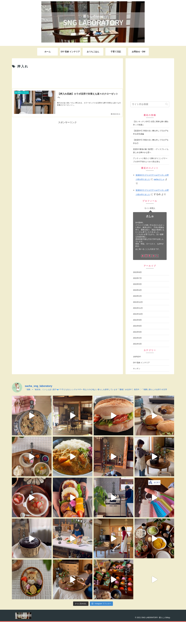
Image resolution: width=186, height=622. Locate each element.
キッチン (136, 368)
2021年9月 (137, 320)
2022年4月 (137, 290)
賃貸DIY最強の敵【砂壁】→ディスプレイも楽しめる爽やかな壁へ (151, 150)
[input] (149, 104)
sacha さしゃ (159, 179)
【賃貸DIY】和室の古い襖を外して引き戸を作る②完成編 (151, 132)
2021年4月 (137, 338)
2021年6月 (137, 326)
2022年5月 (137, 284)
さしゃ (150, 216)
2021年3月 (137, 344)
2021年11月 (138, 308)
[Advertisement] (67, 78)
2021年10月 (138, 314)
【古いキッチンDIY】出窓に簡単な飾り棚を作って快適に (151, 123)
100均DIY (137, 357)
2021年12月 (138, 302)
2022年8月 (137, 272)
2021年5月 (137, 332)
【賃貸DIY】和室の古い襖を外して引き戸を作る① (151, 141)
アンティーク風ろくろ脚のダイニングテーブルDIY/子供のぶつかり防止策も (150, 160)
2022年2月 (137, 296)
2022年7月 (137, 278)
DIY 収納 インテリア (141, 363)
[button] (166, 104)
